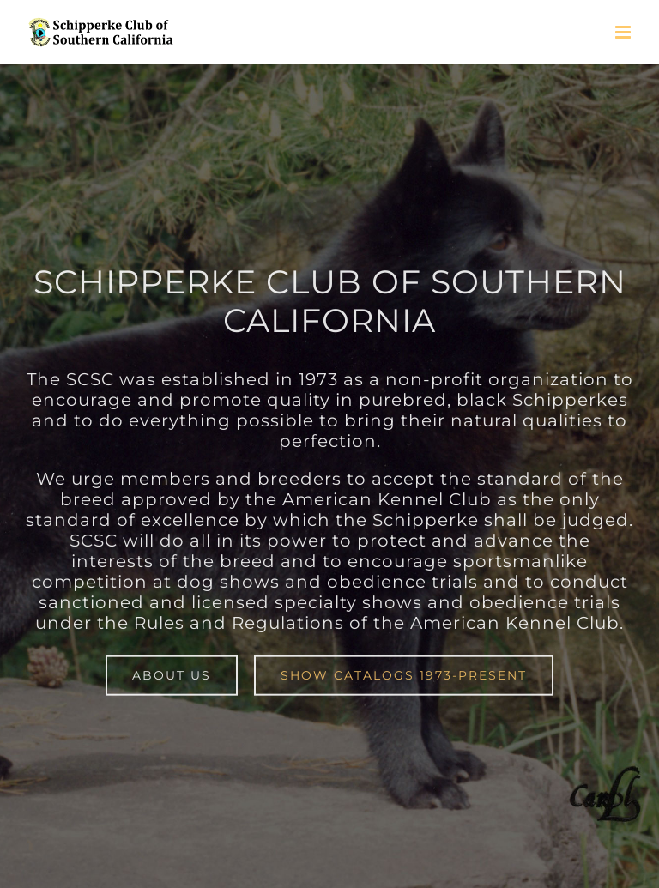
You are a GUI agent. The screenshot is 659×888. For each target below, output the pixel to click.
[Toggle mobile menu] (624, 32)
